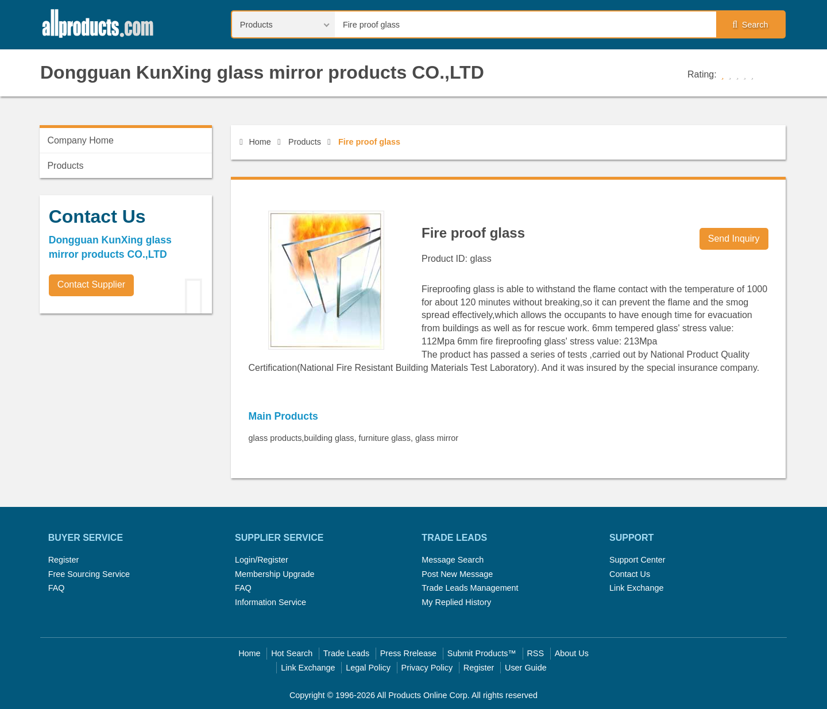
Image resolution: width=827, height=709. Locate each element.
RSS (535, 653)
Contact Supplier (91, 284)
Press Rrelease (408, 653)
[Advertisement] (126, 402)
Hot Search (291, 653)
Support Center (637, 559)
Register (63, 559)
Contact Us (629, 574)
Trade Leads (346, 653)
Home (254, 141)
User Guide (526, 667)
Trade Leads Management (470, 587)
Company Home (80, 140)
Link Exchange (636, 587)
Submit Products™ (481, 653)
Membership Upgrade (274, 574)
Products (304, 141)
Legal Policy (368, 667)
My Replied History (456, 602)
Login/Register (261, 559)
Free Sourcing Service (89, 574)
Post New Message (457, 574)
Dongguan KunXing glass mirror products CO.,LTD (262, 72)
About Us (572, 653)
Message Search (453, 559)
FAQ (56, 587)
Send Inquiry (734, 238)
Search (750, 24)
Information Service (270, 602)
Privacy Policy (427, 667)
